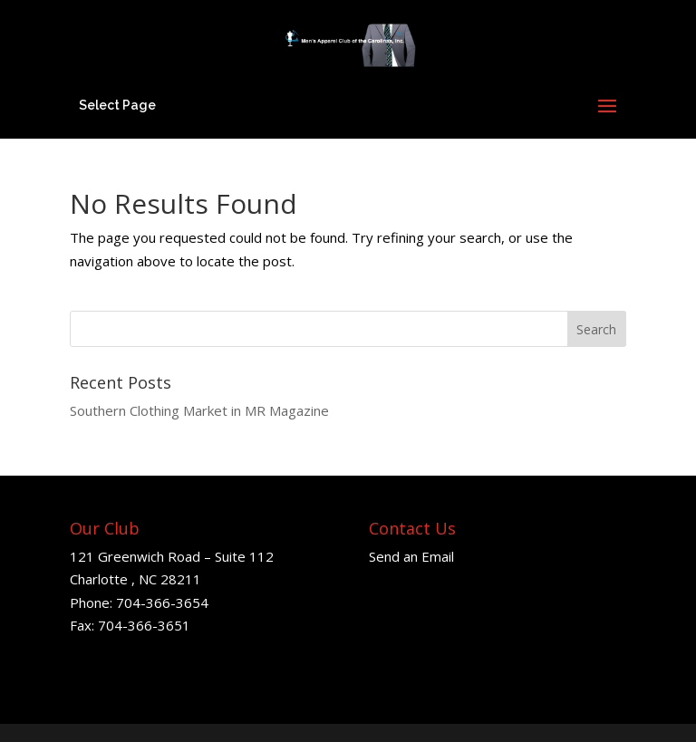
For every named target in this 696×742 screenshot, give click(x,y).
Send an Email (411, 556)
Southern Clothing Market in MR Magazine (199, 410)
